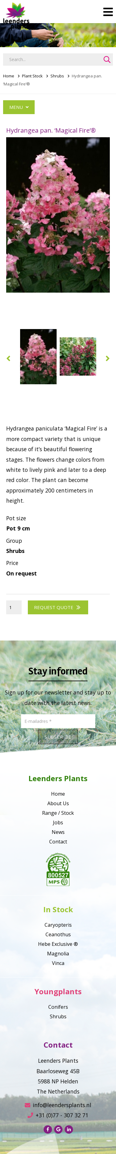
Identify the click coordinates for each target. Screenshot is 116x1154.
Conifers (58, 1007)
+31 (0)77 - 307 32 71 (58, 1115)
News (58, 832)
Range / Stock (58, 813)
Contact (58, 841)
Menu (18, 107)
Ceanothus (58, 934)
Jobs (58, 822)
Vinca (58, 963)
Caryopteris (58, 924)
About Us (58, 803)
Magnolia (58, 953)
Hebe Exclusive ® (58, 944)
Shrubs (57, 76)
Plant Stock (32, 76)
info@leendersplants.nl (58, 1105)
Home (8, 76)
